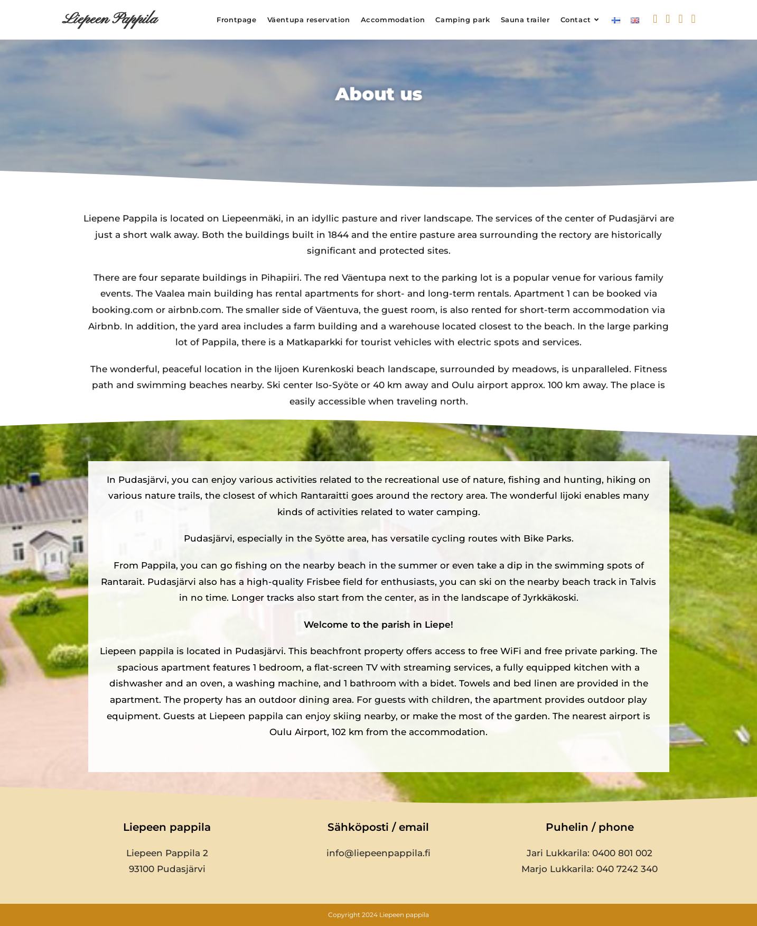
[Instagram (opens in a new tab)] (680, 19)
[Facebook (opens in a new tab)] (667, 19)
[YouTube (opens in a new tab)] (693, 19)
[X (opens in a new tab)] (655, 19)
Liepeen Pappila (109, 20)
